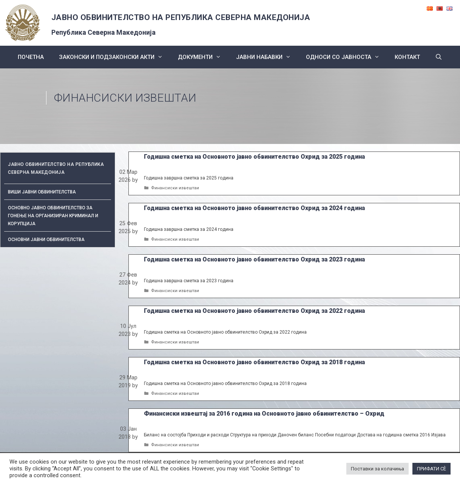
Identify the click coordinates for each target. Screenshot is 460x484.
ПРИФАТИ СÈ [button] (431, 469)
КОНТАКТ (407, 57)
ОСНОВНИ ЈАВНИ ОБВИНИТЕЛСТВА (46, 239)
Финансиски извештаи (175, 188)
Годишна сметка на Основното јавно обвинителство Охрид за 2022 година (254, 310)
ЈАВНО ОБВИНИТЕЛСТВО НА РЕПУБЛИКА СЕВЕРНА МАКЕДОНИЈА (180, 17)
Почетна (31, 57)
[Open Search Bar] (439, 57)
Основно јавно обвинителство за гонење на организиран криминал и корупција (53, 215)
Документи (203, 57)
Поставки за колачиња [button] (377, 469)
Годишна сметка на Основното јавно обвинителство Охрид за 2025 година (254, 156)
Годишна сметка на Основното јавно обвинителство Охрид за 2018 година (254, 362)
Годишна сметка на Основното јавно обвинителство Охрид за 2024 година (254, 208)
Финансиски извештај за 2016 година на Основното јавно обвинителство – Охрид (264, 413)
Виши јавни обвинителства (42, 192)
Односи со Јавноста (346, 57)
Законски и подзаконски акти (114, 57)
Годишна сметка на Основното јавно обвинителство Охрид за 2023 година (254, 259)
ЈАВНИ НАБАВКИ (267, 57)
